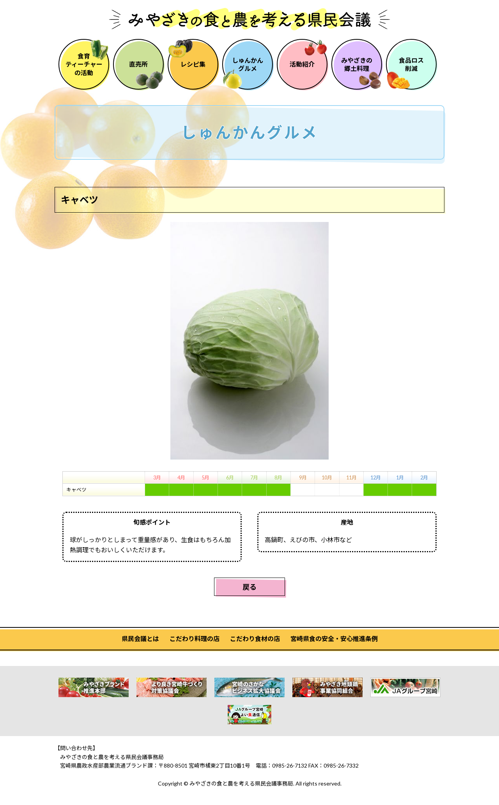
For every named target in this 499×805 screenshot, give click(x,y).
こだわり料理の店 (194, 638)
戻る (249, 587)
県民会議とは (140, 638)
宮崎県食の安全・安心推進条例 (334, 638)
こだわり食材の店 (255, 638)
